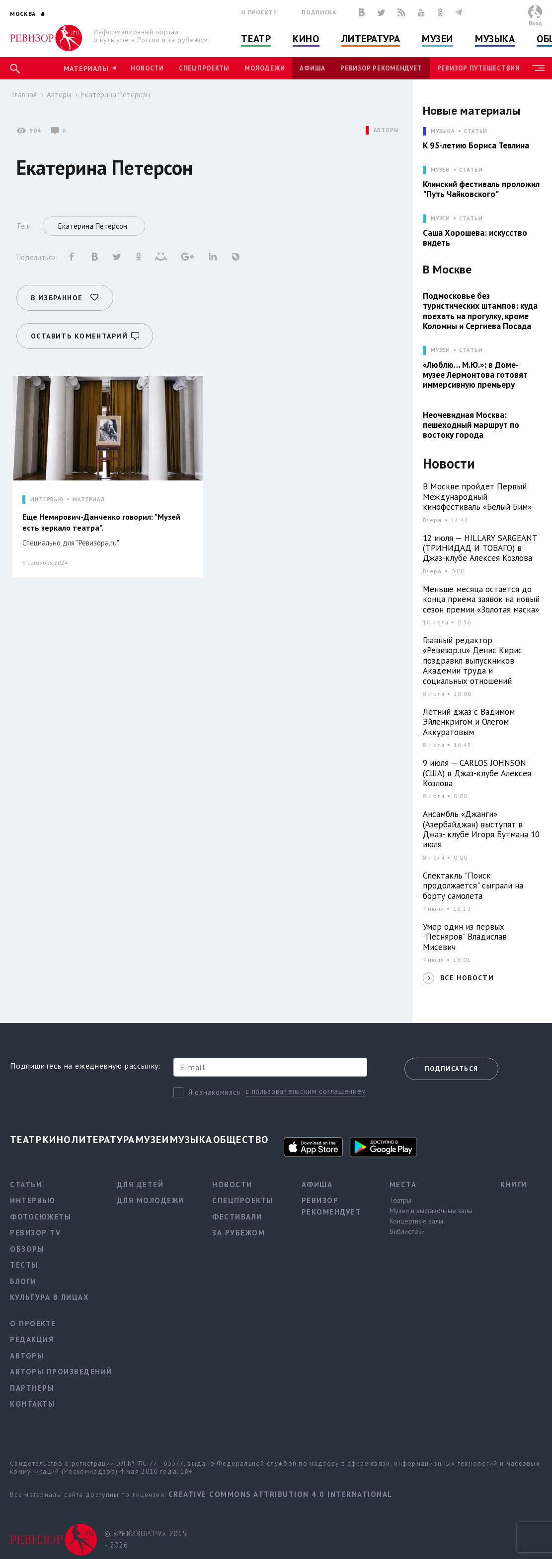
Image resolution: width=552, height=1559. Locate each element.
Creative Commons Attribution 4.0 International (280, 1494)
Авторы (59, 94)
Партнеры (32, 1388)
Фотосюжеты (40, 1216)
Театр (256, 38)
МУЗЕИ (440, 170)
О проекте (259, 12)
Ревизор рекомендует (381, 68)
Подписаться (451, 1069)
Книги (513, 1184)
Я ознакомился (214, 1092)
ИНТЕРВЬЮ (47, 499)
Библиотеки (407, 1231)
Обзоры (27, 1249)
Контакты (32, 1404)
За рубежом (238, 1232)
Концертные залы (416, 1221)
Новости (147, 68)
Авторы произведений (61, 1371)
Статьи (475, 131)
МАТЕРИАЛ (89, 499)
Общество (241, 1139)
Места (403, 1184)
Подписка (319, 12)
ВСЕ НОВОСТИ (467, 977)
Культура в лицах (49, 1297)
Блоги (23, 1281)
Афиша (312, 68)
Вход (535, 23)
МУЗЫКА (443, 131)
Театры (400, 1200)
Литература (370, 38)
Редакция (32, 1339)
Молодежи (264, 68)
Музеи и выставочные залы (431, 1210)
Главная (24, 94)
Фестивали (237, 1216)
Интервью (32, 1200)
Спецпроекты (204, 68)
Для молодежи (150, 1200)
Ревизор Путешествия (478, 68)
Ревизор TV (35, 1232)
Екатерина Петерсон (115, 94)
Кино (306, 38)
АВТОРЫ (386, 130)
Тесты (24, 1265)
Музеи (437, 38)
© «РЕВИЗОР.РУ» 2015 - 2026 (145, 1539)
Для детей (140, 1184)
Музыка (495, 38)
